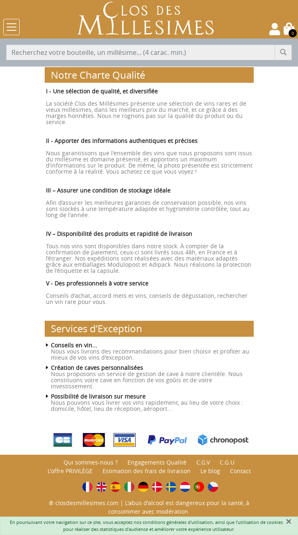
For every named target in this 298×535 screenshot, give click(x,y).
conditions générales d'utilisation (178, 522)
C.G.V (203, 462)
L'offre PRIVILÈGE (70, 471)
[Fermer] (288, 521)
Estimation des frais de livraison (146, 471)
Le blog (210, 471)
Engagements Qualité (157, 462)
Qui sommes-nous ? (91, 462)
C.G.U (227, 462)
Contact (240, 471)
